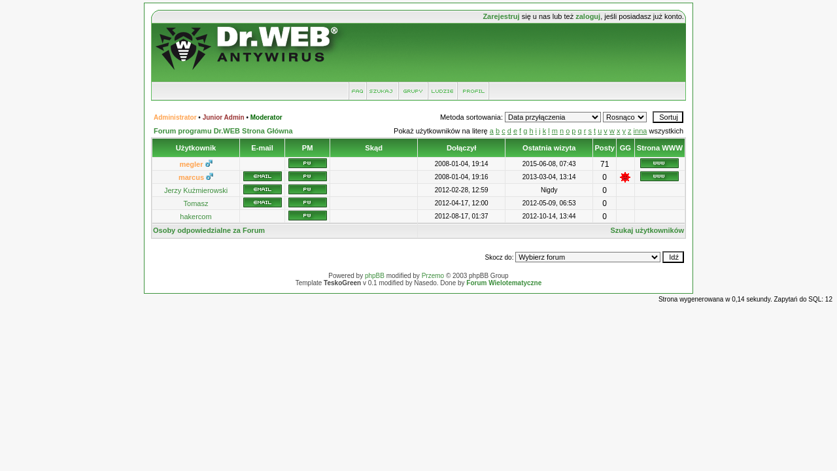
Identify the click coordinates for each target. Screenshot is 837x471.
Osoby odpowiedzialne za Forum (209, 230)
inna (640, 131)
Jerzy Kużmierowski (196, 190)
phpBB (374, 275)
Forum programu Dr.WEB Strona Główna (223, 131)
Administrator (175, 117)
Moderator (266, 117)
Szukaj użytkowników (647, 230)
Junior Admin (224, 117)
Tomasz (196, 203)
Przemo (433, 275)
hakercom (195, 216)
